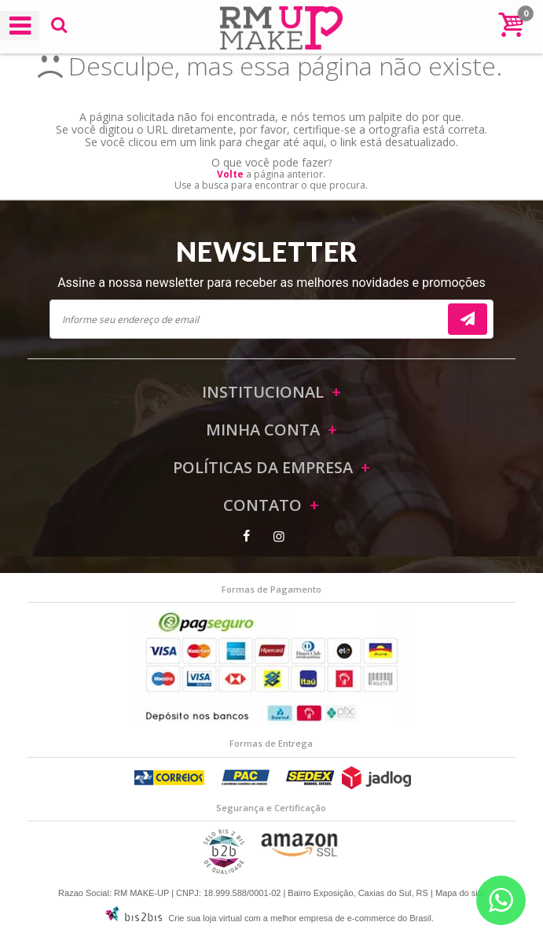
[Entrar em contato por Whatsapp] (501, 900)
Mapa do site (460, 893)
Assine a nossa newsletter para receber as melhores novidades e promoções (271, 282)
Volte (230, 174)
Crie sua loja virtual (205, 918)
